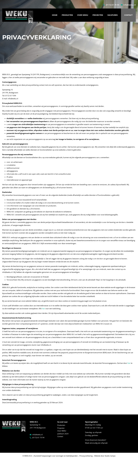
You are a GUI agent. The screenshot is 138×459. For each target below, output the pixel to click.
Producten (67, 15)
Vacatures (112, 15)
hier (43, 308)
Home (54, 15)
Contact (128, 15)
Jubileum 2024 (62, 434)
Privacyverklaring (86, 456)
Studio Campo (110, 456)
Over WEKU (82, 15)
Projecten (98, 15)
